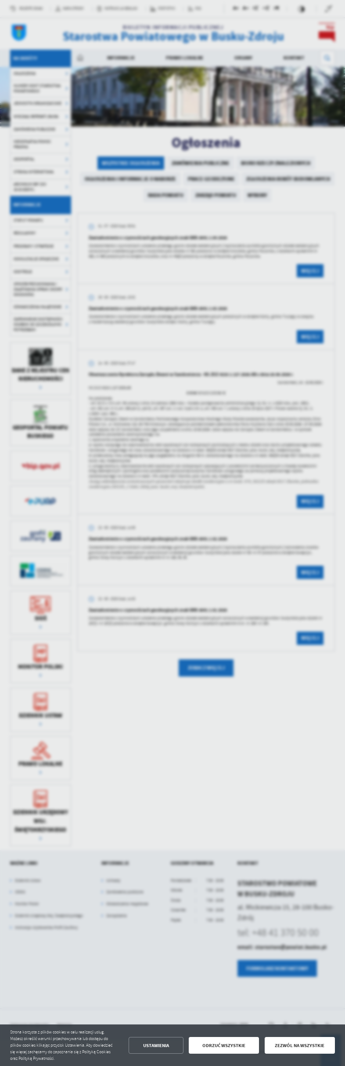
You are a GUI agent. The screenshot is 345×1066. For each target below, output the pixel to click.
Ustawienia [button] (156, 1045)
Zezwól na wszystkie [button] (299, 1045)
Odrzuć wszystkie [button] (223, 1045)
